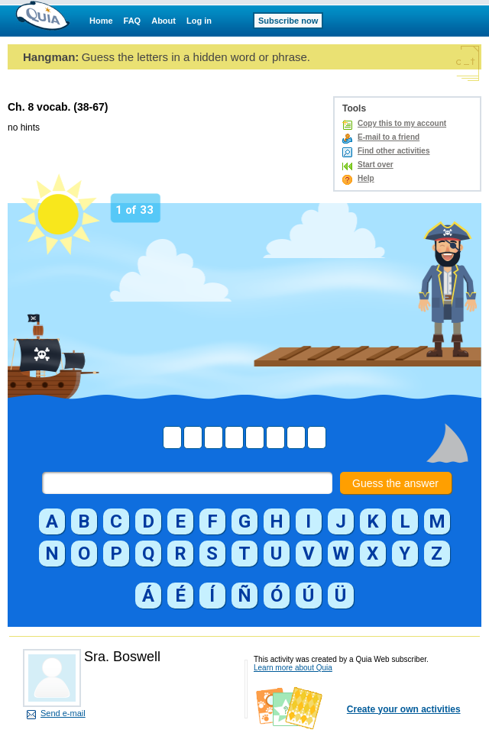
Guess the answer (395, 483)
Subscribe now (288, 20)
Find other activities (393, 151)
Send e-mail (63, 713)
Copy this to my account (402, 123)
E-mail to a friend (388, 137)
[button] (52, 521)
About (163, 20)
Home (101, 20)
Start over (375, 164)
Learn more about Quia (293, 667)
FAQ (132, 20)
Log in (199, 20)
